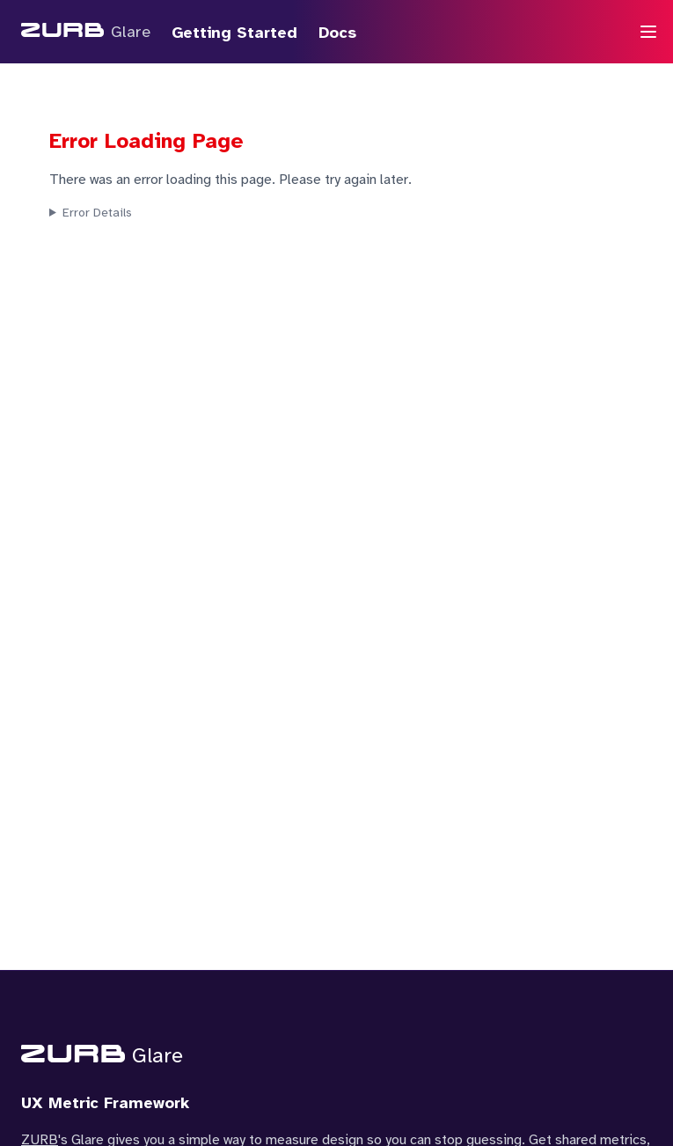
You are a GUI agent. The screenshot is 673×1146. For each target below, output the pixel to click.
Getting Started (234, 32)
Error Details (97, 212)
